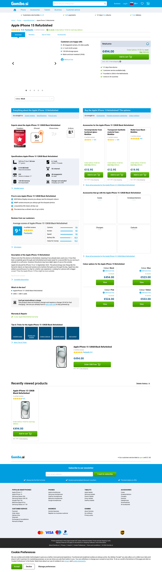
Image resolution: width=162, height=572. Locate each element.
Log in (125, 3)
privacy (66, 561)
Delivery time (16, 515)
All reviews (16, 247)
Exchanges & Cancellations (20, 519)
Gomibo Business (53, 511)
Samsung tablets (90, 494)
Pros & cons (52, 116)
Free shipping (95, 180)
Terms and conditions (93, 545)
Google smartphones (54, 500)
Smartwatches (125, 502)
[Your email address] (69, 474)
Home (13, 20)
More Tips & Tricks (19, 342)
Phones (51, 490)
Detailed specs (17, 188)
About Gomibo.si (54, 545)
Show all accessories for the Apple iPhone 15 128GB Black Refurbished (109, 185)
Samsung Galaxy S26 (18, 496)
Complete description (20, 279)
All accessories (125, 504)
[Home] (14, 10)
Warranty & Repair (17, 521)
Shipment (15, 517)
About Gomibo (89, 511)
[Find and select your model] (80, 3)
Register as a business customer (58, 513)
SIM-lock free (67, 59)
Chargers (123, 496)
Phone (23, 10)
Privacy (63, 545)
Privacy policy (89, 515)
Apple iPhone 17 (17, 492)
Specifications (42, 116)
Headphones (125, 500)
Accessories (35, 10)
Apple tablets (89, 492)
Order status (16, 513)
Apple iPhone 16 (17, 494)
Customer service (73, 10)
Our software (88, 513)
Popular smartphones (21, 490)
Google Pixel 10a (17, 500)
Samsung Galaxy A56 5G (19, 498)
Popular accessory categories (117, 116)
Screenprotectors (126, 494)
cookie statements (79, 561)
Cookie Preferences (79, 545)
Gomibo (88, 509)
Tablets (47, 10)
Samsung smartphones (55, 494)
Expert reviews (30, 116)
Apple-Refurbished (28, 20)
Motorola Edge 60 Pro (18, 502)
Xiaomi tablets (89, 496)
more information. (100, 542)
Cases (123, 492)
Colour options (134, 116)
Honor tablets (89, 498)
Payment (15, 511)
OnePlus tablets (89, 500)
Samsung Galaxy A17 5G (19, 504)
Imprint (69, 545)
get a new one (50, 304)
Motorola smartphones (55, 498)
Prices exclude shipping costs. (102, 541)
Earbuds (123, 498)
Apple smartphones (54, 492)
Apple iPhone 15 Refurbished (45, 20)
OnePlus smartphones (55, 496)
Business (58, 10)
